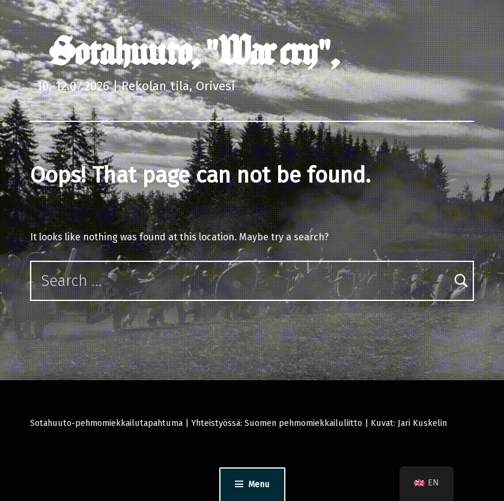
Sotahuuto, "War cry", (194, 51)
